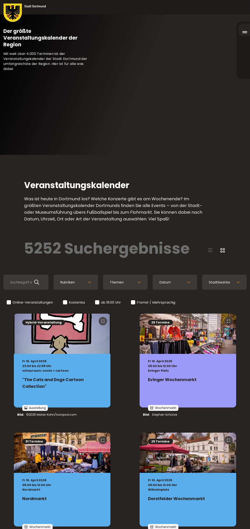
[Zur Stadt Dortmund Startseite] (24, 12)
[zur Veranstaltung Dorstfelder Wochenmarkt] (188, 479)
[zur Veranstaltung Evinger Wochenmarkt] (188, 360)
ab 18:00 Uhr (108, 302)
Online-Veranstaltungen (30, 302)
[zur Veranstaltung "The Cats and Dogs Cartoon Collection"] (62, 360)
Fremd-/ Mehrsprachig (153, 302)
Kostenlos (74, 302)
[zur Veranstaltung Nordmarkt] (62, 479)
